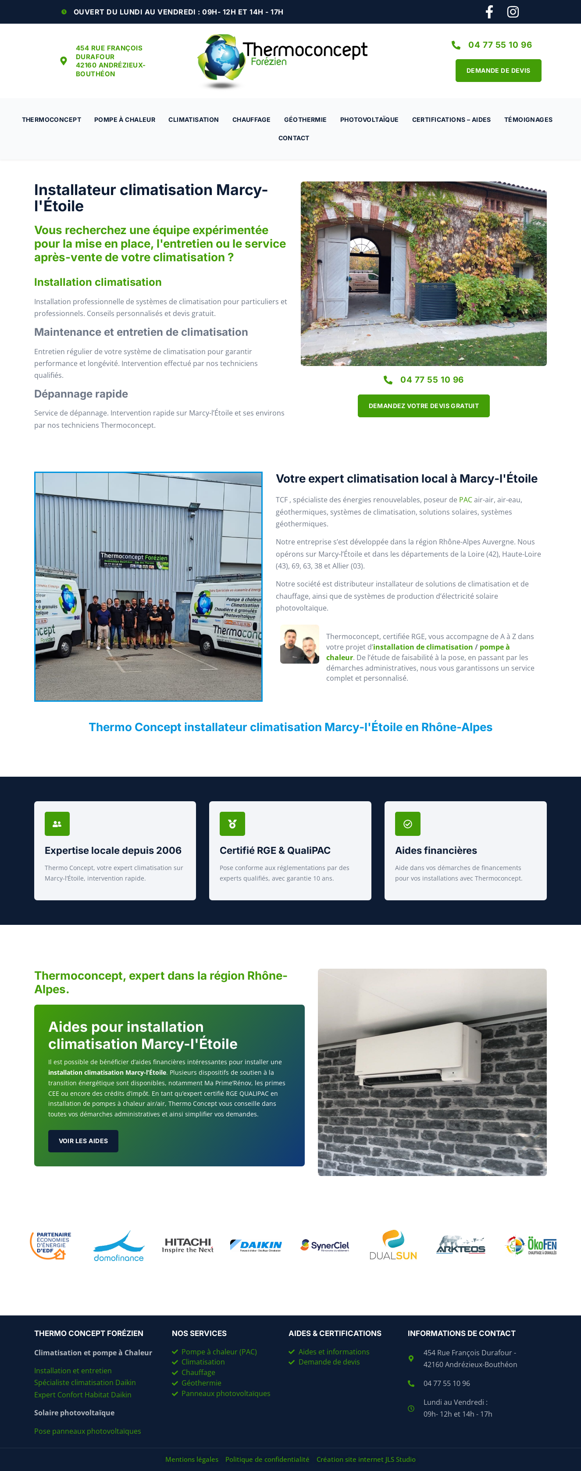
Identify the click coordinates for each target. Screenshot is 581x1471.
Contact (294, 138)
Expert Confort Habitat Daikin (83, 1395)
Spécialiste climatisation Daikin (85, 1382)
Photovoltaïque (369, 119)
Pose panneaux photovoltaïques (87, 1431)
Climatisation (193, 119)
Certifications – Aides (451, 119)
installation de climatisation (423, 647)
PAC (465, 500)
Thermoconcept (51, 119)
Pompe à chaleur (124, 119)
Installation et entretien (74, 1370)
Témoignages (528, 119)
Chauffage (251, 119)
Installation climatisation (98, 282)
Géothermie (305, 119)
